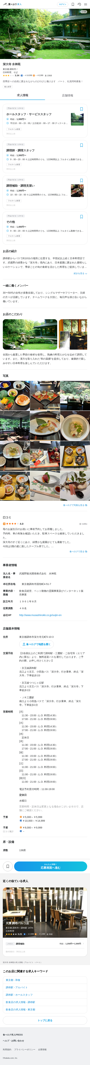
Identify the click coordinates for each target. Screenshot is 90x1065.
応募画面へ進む (50, 866)
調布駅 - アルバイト (17, 987)
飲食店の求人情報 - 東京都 (20, 1009)
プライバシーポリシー (24, 1049)
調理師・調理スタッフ (20, 150)
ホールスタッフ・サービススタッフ (29, 114)
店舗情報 (67, 95)
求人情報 (22, 95)
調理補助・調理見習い (20, 185)
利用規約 (7, 1049)
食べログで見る (77, 551)
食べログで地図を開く (38, 644)
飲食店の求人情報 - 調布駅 (20, 1002)
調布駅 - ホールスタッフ (19, 994)
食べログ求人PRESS (13, 1035)
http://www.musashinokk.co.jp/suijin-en (40, 615)
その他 (10, 222)
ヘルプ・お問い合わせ (13, 1041)
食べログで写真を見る (73, 505)
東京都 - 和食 (13, 980)
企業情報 (42, 1049)
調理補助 (20, 944)
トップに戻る (45, 1020)
